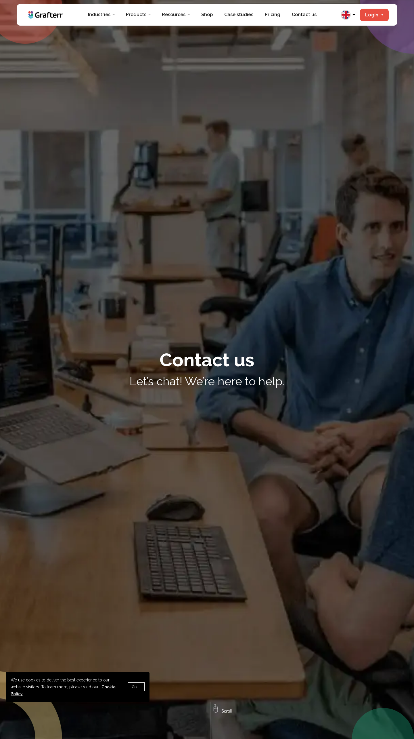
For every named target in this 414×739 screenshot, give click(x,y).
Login (374, 15)
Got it (136, 687)
